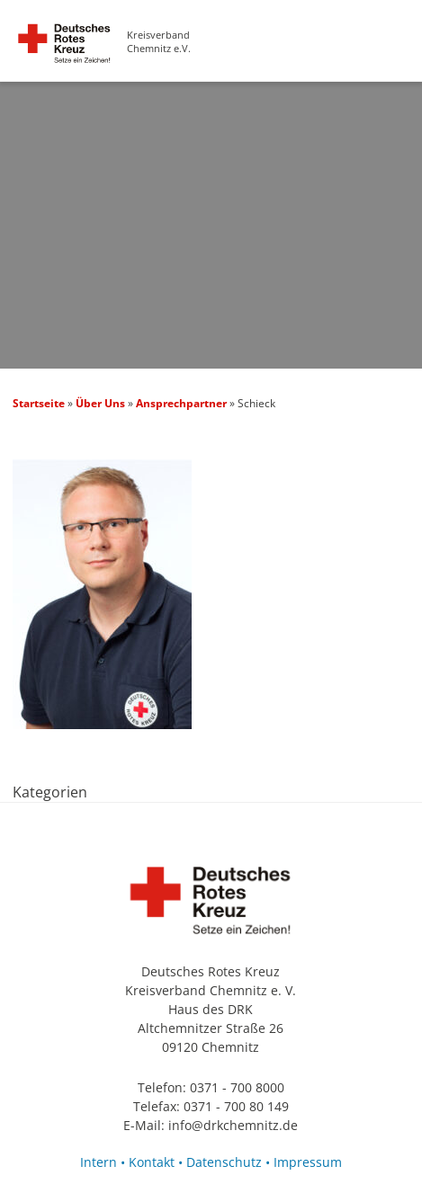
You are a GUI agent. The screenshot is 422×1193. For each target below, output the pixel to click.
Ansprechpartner (181, 403)
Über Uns (100, 403)
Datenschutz (224, 1162)
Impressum (308, 1162)
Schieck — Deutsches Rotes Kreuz (64, 52)
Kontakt (152, 1162)
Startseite (39, 403)
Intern (98, 1162)
